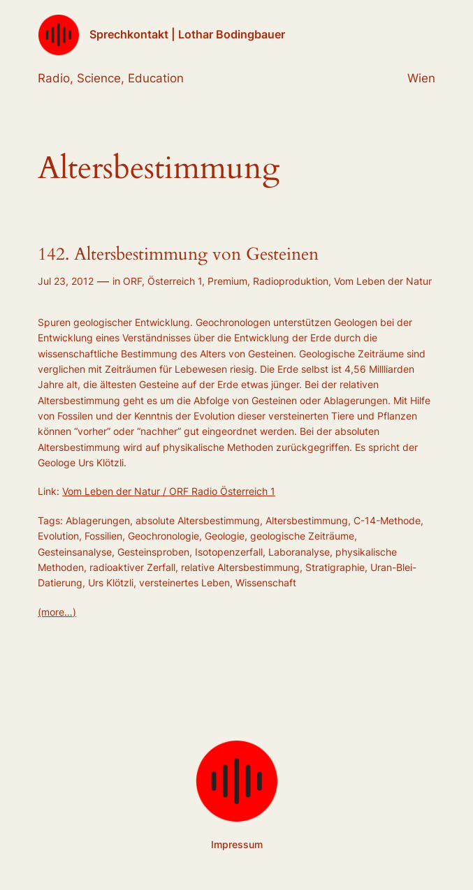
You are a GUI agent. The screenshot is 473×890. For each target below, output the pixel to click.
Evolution (58, 536)
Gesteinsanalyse (75, 552)
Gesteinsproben (153, 552)
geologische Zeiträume (302, 536)
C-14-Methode (387, 520)
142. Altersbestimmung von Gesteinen (178, 254)
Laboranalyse (299, 552)
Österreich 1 (174, 281)
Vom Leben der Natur (383, 281)
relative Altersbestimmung (240, 567)
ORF (132, 281)
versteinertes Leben (184, 582)
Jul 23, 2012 (66, 281)
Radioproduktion (290, 281)
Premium (227, 281)
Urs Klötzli (110, 582)
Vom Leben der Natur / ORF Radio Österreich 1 (168, 491)
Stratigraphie (335, 567)
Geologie (225, 536)
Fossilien (103, 536)
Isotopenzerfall (229, 552)
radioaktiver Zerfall (132, 567)
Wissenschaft (265, 582)
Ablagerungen (98, 520)
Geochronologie (163, 536)
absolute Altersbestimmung (198, 520)
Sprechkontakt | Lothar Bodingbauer (187, 34)
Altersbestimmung (306, 520)
